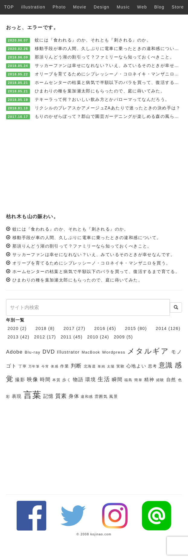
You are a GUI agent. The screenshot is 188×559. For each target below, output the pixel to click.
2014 (161, 328)
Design (101, 7)
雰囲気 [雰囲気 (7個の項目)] (101, 396)
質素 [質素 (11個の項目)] (61, 396)
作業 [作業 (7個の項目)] (64, 366)
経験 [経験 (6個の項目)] (160, 380)
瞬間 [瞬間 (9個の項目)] (117, 379)
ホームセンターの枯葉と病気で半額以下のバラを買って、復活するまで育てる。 (96, 271)
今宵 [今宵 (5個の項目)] (45, 366)
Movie (79, 7)
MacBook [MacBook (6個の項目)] (91, 352)
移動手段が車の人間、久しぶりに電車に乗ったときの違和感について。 (109, 48)
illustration (33, 7)
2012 (39, 336)
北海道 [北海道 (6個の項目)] (90, 366)
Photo (59, 7)
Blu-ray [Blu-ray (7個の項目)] (33, 352)
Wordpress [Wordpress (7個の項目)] (113, 352)
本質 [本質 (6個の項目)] (56, 380)
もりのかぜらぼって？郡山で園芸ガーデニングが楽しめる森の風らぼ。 (109, 116)
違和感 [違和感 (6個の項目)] (87, 396)
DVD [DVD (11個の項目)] (48, 352)
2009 (119, 336)
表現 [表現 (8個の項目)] (17, 396)
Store (178, 7)
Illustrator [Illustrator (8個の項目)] (68, 352)
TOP (9, 7)
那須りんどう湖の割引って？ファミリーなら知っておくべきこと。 (104, 57)
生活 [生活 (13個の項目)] (104, 379)
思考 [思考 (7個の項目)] (152, 366)
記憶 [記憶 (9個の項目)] (48, 396)
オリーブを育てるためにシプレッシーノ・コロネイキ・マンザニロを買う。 (91, 263)
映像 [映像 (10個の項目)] (32, 379)
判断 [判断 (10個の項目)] (76, 366)
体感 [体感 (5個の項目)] (54, 366)
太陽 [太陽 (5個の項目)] (111, 366)
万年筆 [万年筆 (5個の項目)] (34, 366)
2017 (69, 328)
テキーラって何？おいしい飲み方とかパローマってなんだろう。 (102, 99)
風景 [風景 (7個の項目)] (113, 396)
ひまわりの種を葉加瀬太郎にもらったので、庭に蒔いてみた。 (100, 90)
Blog (159, 7)
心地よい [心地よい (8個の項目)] (136, 366)
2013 (13, 336)
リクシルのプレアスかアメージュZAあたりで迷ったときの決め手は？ (108, 107)
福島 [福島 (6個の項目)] (128, 380)
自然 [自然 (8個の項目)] (171, 379)
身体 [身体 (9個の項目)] (74, 396)
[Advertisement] (94, 166)
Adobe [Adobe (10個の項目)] (14, 352)
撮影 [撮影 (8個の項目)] (20, 379)
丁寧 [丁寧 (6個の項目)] (22, 366)
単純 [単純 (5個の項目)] (101, 366)
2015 (130, 328)
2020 (13, 328)
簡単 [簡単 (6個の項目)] (138, 380)
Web (142, 7)
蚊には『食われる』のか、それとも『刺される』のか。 (93, 40)
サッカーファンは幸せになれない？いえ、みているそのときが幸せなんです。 (93, 254)
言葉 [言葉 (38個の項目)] (32, 395)
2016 (99, 328)
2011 (66, 336)
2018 (41, 328)
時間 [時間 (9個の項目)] (45, 379)
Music (123, 7)
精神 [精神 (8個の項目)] (149, 379)
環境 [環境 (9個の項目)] (90, 379)
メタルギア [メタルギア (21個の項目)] (148, 351)
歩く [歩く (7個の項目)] (66, 380)
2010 (93, 336)
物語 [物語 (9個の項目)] (78, 379)
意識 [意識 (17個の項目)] (166, 365)
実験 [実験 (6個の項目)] (120, 366)
